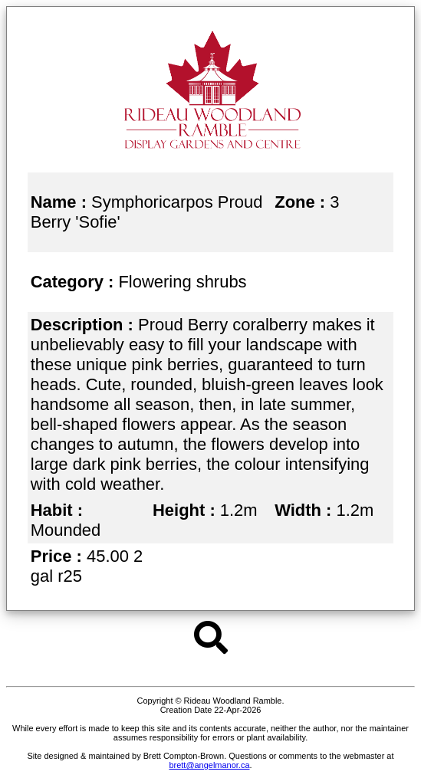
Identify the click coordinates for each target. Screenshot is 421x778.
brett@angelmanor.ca (209, 765)
